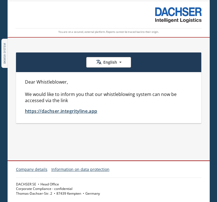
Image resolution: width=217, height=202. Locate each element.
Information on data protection (80, 169)
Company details (31, 169)
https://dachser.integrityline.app (61, 111)
